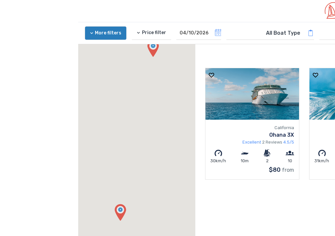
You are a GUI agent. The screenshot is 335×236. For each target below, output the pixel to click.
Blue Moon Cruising (295, 135)
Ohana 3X (203, 135)
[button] (42, 212)
